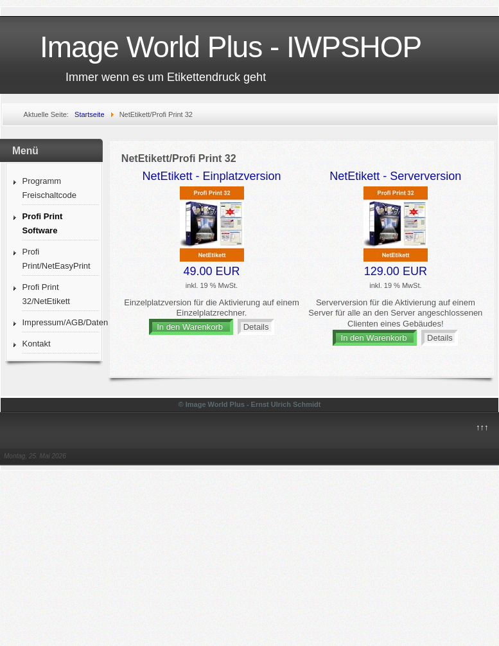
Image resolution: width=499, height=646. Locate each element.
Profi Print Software (42, 223)
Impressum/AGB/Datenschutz (60, 322)
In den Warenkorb (191, 327)
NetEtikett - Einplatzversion (211, 176)
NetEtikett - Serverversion (395, 176)
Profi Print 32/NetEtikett (46, 294)
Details (256, 327)
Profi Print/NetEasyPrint (56, 259)
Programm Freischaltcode (49, 188)
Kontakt (36, 343)
